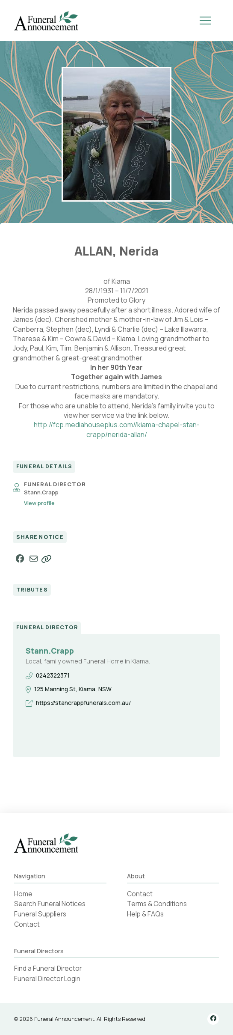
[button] (205, 20)
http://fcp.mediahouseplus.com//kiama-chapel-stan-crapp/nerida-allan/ (117, 429)
